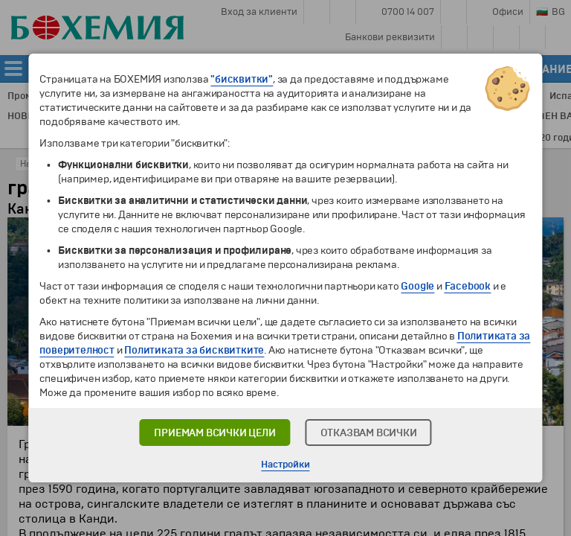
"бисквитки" (241, 79)
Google (417, 286)
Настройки (285, 464)
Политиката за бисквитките (194, 350)
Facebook (468, 286)
